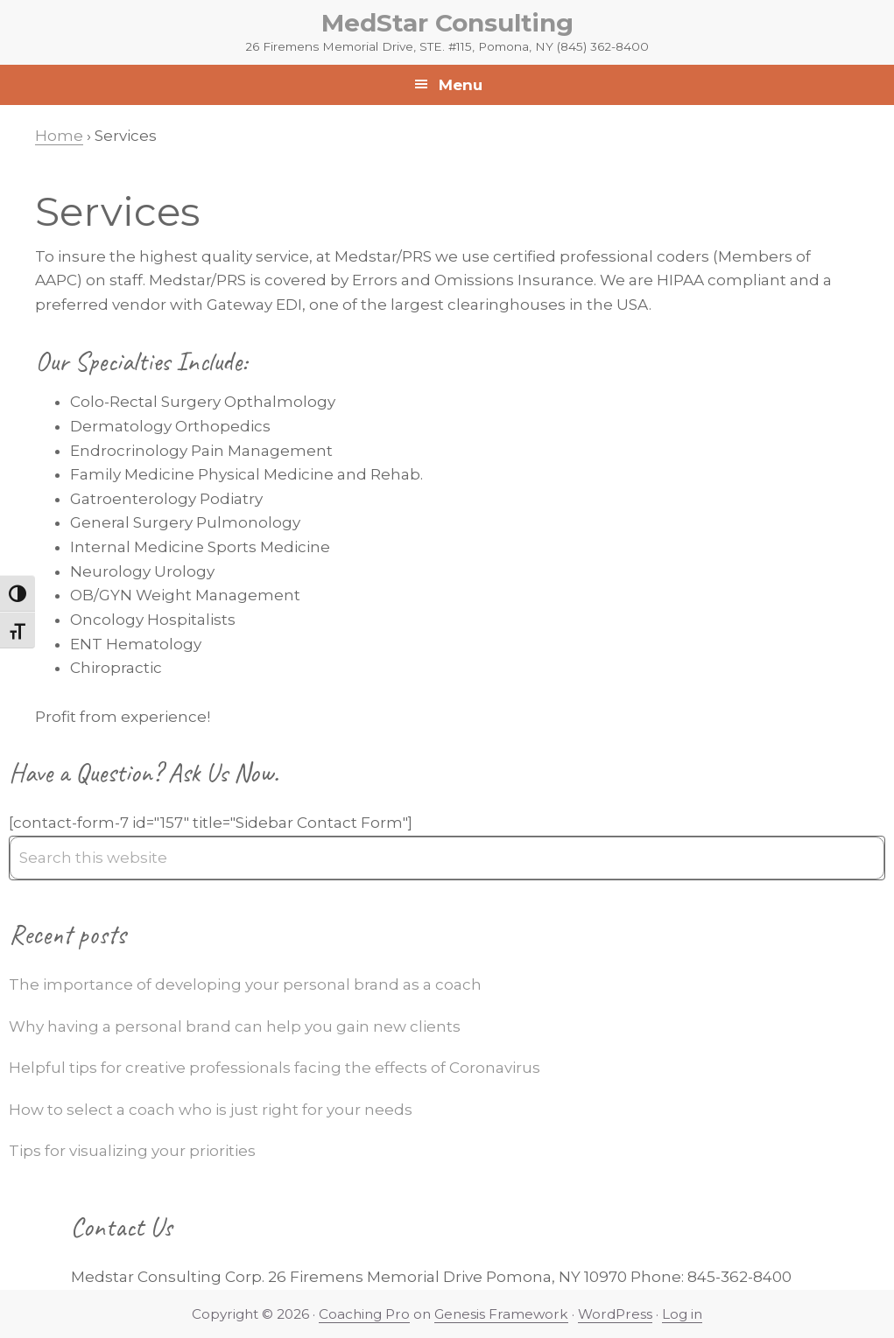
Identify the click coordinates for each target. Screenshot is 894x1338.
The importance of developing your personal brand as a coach (245, 984)
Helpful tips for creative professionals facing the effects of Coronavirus (274, 1067)
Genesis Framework (501, 1314)
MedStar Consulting (447, 23)
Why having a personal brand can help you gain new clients (235, 1026)
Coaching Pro (364, 1314)
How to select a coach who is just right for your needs (210, 1109)
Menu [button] (460, 85)
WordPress (615, 1314)
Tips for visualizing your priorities (132, 1150)
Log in (682, 1314)
